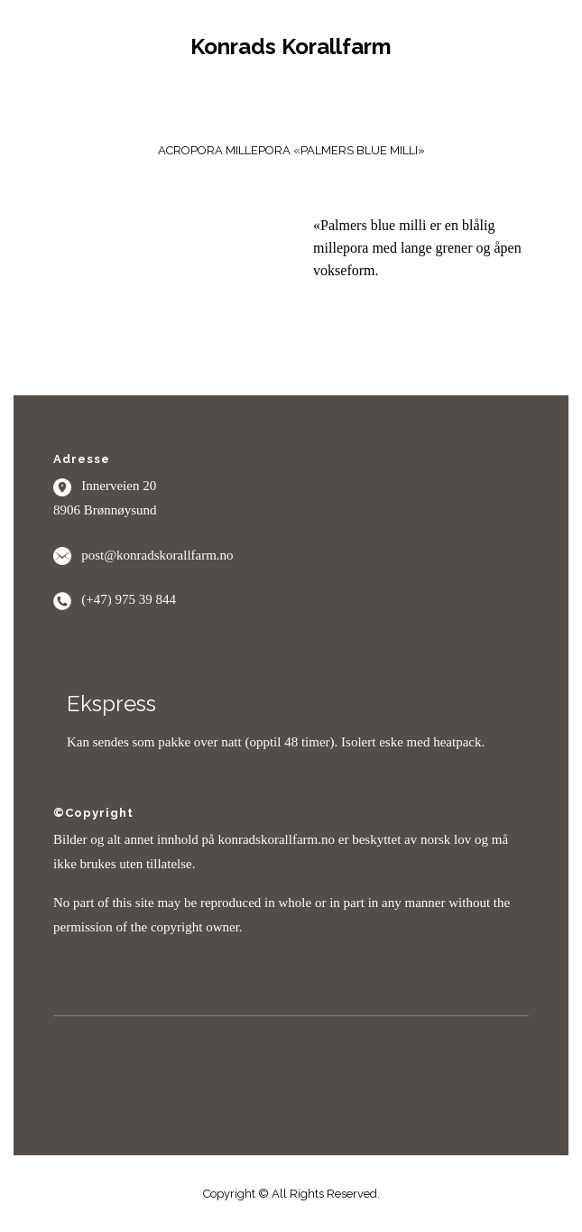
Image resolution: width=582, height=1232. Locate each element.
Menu (291, 102)
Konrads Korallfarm (291, 47)
